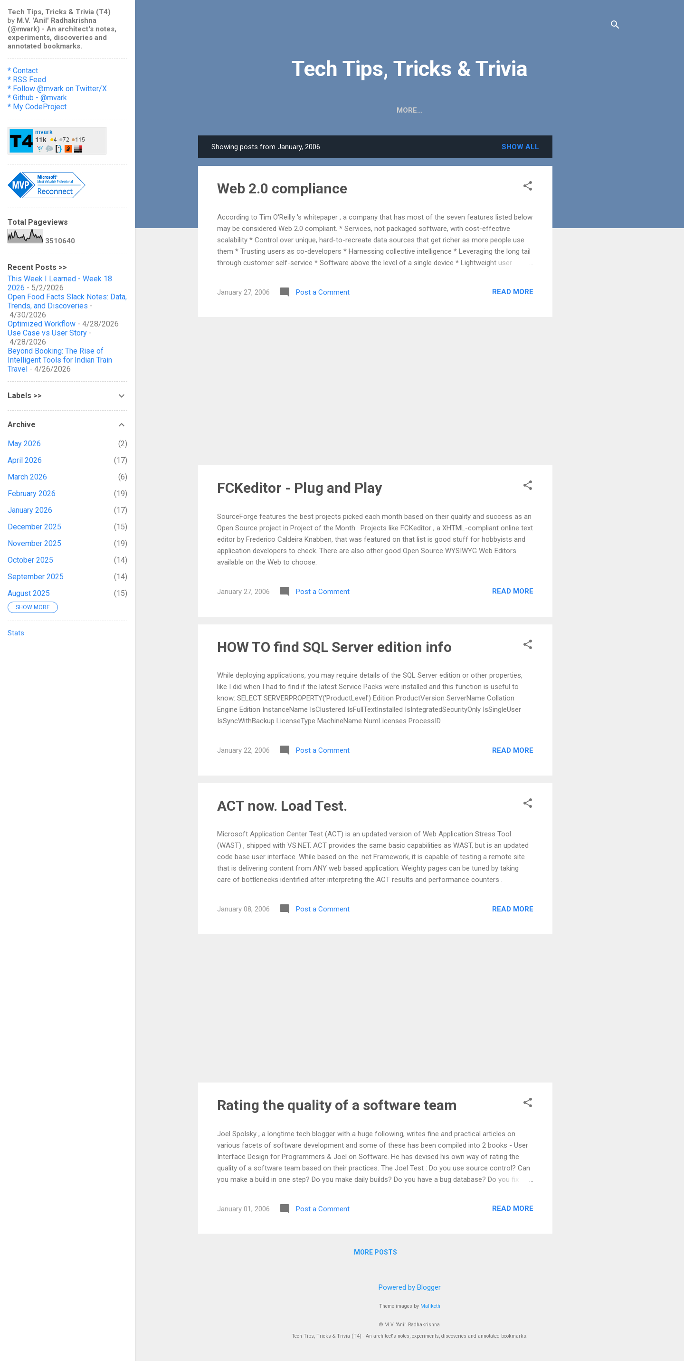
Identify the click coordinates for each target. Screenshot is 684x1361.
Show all (520, 147)
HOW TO (345, 110)
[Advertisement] (590, 278)
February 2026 (32, 493)
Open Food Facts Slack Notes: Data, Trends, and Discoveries (67, 301)
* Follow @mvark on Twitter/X (57, 88)
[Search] (615, 25)
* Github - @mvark (37, 97)
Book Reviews (459, 110)
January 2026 (30, 510)
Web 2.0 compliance (282, 188)
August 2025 (29, 593)
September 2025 (36, 576)
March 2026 (27, 476)
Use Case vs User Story (47, 332)
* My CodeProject (37, 106)
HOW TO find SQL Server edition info (334, 647)
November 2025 (34, 543)
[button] (527, 186)
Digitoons (396, 110)
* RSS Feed (27, 79)
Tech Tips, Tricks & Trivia (410, 68)
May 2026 (24, 443)
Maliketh (430, 1306)
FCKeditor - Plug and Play (299, 487)
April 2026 (25, 460)
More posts (375, 1252)
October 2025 (30, 560)
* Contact (23, 70)
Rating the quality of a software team (337, 1105)
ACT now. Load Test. (282, 805)
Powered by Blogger (410, 1287)
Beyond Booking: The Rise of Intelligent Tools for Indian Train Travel (60, 360)
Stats (16, 633)
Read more (512, 292)
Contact (520, 110)
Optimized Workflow (42, 323)
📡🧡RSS (297, 110)
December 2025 (34, 526)
